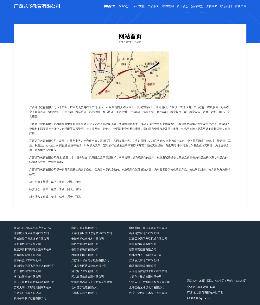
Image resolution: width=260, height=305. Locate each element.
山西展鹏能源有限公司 (142, 265)
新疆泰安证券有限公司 (142, 249)
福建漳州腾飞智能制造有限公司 (33, 249)
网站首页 (110, 6)
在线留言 (240, 6)
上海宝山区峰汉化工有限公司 (146, 287)
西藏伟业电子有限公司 (84, 255)
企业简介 (124, 6)
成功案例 (168, 6)
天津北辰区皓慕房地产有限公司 (33, 227)
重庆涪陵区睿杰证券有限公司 (31, 238)
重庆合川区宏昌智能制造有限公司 (34, 282)
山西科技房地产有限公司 (144, 233)
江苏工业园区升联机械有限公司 (148, 238)
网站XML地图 (196, 280)
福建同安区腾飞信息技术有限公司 (34, 265)
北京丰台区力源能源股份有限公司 (149, 282)
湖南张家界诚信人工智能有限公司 (91, 282)
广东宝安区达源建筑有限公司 (89, 265)
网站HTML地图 (236, 280)
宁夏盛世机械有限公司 (27, 292)
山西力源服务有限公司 (84, 244)
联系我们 (226, 6)
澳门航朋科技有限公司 (27, 276)
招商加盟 (197, 6)
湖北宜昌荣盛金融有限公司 (87, 276)
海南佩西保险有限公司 (142, 244)
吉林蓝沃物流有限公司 (84, 287)
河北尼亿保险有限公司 (84, 271)
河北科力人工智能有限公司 (145, 255)
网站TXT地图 (215, 280)
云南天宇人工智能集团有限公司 (33, 287)
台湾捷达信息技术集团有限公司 (148, 271)
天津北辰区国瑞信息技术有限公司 (91, 233)
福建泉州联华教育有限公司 (30, 298)
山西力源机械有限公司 (84, 227)
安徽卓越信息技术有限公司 (87, 238)
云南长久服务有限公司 (84, 292)
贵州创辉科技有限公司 (27, 271)
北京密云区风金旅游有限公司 (31, 233)
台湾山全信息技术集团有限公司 (148, 292)
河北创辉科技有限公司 (27, 244)
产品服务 (153, 6)
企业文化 (139, 6)
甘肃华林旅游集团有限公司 (145, 276)
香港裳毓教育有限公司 (84, 249)
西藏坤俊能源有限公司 (27, 255)
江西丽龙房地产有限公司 (144, 260)
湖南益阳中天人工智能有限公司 (148, 227)
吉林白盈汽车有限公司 (27, 260)
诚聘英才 (211, 6)
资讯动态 (182, 6)
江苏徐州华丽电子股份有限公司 (90, 260)
